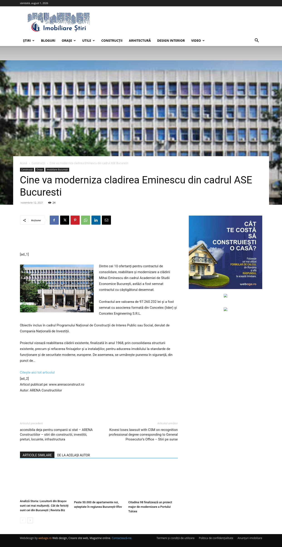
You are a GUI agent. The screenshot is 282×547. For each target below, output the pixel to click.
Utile (88, 40)
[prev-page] (23, 520)
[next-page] (30, 520)
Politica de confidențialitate (216, 538)
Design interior (171, 40)
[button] (256, 41)
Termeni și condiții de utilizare (175, 538)
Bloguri (48, 40)
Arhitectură (140, 40)
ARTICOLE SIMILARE (37, 455)
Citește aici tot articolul (37, 372)
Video (198, 40)
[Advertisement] (99, 240)
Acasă (23, 163)
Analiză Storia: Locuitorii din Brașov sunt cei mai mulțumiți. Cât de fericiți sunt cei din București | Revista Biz (44, 507)
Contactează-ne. (122, 538)
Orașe (69, 40)
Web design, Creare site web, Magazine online (81, 538)
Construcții (112, 40)
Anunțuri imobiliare (250, 538)
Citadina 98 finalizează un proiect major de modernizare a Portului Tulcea (150, 507)
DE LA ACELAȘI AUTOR (73, 455)
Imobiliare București (57, 169)
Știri (28, 40)
